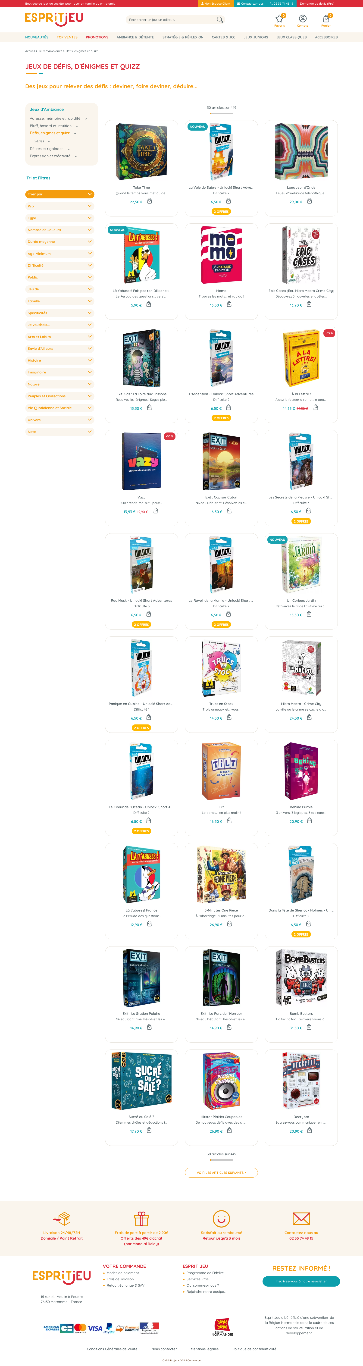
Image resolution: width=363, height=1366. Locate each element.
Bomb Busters (301, 1013)
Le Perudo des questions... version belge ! (147, 296)
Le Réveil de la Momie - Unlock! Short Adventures (221, 600)
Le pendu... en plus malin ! (221, 813)
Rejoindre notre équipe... (206, 1291)
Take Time (141, 187)
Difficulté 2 (221, 193)
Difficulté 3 (301, 503)
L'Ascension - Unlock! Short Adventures (221, 394)
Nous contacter (164, 1349)
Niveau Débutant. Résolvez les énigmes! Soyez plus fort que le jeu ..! (247, 1019)
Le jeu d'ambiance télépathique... (301, 193)
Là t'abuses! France (141, 910)
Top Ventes (67, 37)
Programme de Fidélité (205, 1273)
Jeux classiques (291, 37)
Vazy (142, 497)
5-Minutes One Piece (221, 910)
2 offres (221, 212)
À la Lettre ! (301, 394)
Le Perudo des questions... (142, 916)
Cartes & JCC (223, 37)
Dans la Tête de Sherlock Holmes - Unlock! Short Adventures (301, 910)
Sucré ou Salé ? (141, 1117)
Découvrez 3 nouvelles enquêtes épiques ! (307, 296)
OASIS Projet (170, 1360)
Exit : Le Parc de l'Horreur (221, 1013)
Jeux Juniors (256, 37)
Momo (221, 290)
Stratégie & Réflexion (183, 37)
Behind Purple (301, 807)
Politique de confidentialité (254, 1349)
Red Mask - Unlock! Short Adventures (141, 600)
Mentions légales (205, 1349)
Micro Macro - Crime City (301, 704)
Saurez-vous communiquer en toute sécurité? (310, 1122)
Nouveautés (36, 37)
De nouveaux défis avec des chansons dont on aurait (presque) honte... (251, 1122)
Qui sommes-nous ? (202, 1285)
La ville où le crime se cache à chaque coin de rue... (314, 709)
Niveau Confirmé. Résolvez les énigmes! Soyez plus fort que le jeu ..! (167, 1019)
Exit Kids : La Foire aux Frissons (141, 394)
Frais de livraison (120, 1279)
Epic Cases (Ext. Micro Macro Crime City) (301, 290)
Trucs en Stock (221, 704)
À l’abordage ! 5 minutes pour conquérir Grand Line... (236, 916)
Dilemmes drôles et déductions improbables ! (150, 1122)
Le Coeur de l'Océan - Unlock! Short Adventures (141, 807)
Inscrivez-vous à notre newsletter (301, 1281)
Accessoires (326, 37)
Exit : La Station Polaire (141, 1013)
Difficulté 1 (141, 709)
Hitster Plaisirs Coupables (221, 1117)
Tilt (221, 807)
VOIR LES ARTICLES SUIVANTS (220, 1173)
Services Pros (197, 1279)
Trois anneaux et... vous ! (221, 709)
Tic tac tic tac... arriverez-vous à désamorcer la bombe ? (319, 1019)
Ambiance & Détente (135, 37)
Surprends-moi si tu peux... (141, 503)
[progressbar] (221, 114)
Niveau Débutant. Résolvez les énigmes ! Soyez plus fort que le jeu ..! (248, 503)
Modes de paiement (122, 1273)
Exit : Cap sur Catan (221, 497)
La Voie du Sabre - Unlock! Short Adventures (221, 187)
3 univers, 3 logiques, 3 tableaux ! (301, 813)
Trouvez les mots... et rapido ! (221, 296)
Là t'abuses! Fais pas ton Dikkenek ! (141, 290)
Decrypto (301, 1117)
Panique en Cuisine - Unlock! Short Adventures (141, 704)
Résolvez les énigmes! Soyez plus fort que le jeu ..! (154, 400)
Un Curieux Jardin (301, 600)
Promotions (97, 37)
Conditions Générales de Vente (112, 1349)
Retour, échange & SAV (125, 1285)
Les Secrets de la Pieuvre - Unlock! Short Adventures (301, 497)
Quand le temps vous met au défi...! (143, 193)
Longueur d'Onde (301, 187)
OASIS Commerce (190, 1360)
